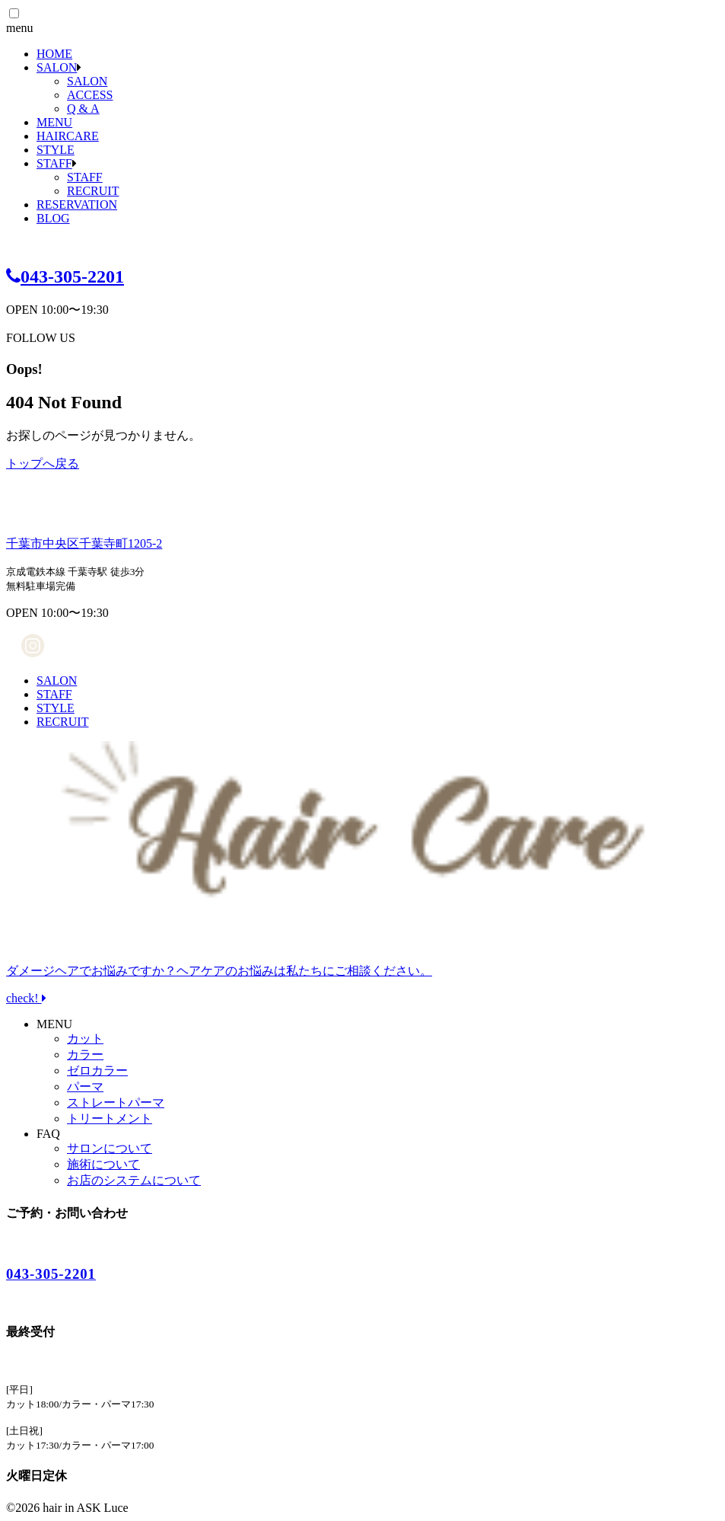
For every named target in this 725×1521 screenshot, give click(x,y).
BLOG (53, 218)
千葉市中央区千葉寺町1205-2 (84, 543)
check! (362, 971)
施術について (103, 1164)
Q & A (83, 108)
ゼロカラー (97, 1070)
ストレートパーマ (115, 1102)
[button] (14, 13)
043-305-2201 (65, 276)
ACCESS (90, 94)
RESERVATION (77, 204)
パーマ (85, 1086)
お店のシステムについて (134, 1180)
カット (85, 1038)
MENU (54, 122)
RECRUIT (93, 190)
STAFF (54, 163)
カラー (85, 1054)
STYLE (56, 149)
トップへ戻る (42, 463)
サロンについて (109, 1148)
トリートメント (109, 1118)
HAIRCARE (68, 135)
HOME (54, 53)
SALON (57, 67)
